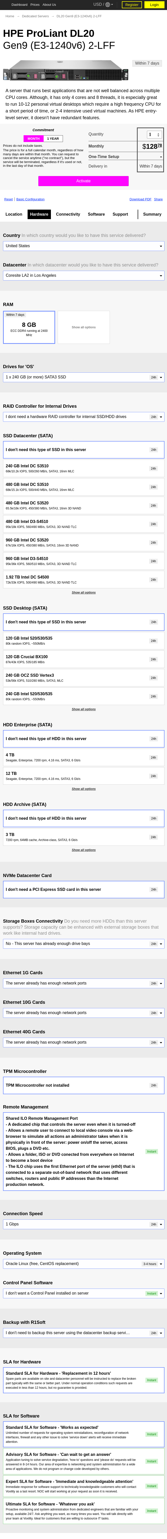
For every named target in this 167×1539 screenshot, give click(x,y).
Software (96, 214)
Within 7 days (147, 63)
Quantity (96, 134)
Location (14, 214)
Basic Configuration (30, 199)
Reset (8, 199)
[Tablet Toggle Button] (5, 5)
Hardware (39, 214)
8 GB (28, 324)
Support (120, 214)
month (34, 139)
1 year (53, 139)
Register (131, 5)
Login (154, 5)
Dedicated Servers (35, 16)
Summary (152, 214)
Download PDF (140, 199)
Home (10, 16)
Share (158, 199)
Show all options (84, 327)
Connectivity (68, 214)
